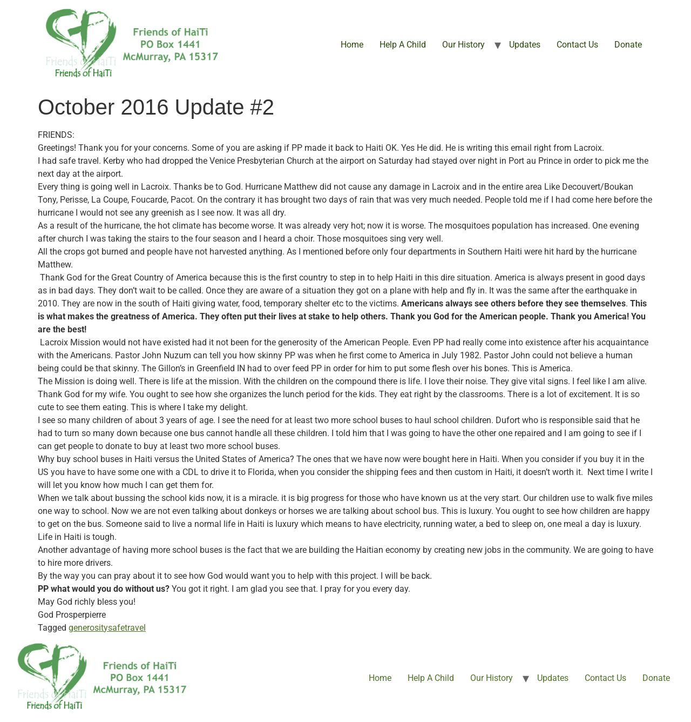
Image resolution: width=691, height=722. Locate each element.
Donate (628, 44)
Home (352, 44)
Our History (463, 44)
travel (135, 628)
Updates (524, 44)
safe (116, 628)
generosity (88, 628)
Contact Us (577, 44)
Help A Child (403, 44)
